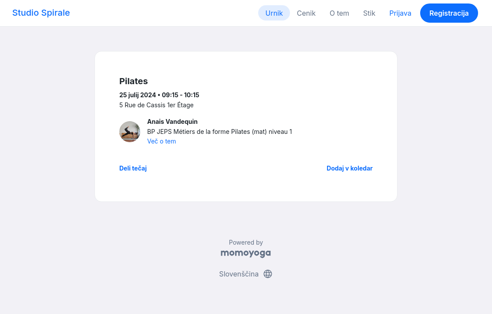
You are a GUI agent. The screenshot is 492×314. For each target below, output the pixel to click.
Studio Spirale (41, 12)
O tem (339, 13)
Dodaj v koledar (350, 168)
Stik (369, 13)
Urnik (274, 13)
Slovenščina (246, 274)
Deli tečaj (133, 168)
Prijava (400, 13)
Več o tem (161, 141)
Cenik (306, 13)
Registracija (449, 13)
